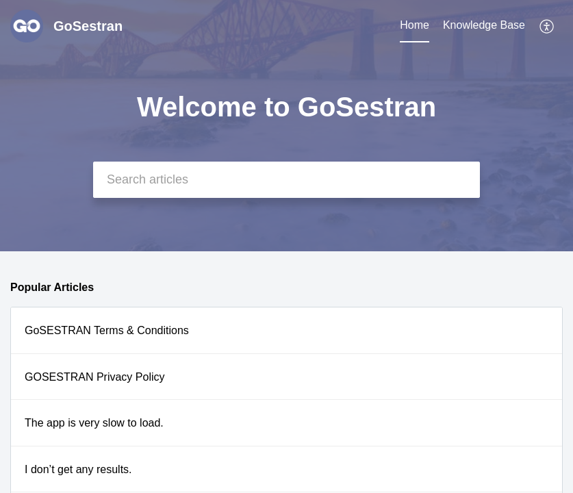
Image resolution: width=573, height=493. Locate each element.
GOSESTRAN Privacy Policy (94, 377)
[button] (547, 26)
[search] (286, 180)
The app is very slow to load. (94, 423)
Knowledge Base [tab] (484, 25)
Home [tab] (414, 25)
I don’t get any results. (78, 469)
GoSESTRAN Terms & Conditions (107, 330)
